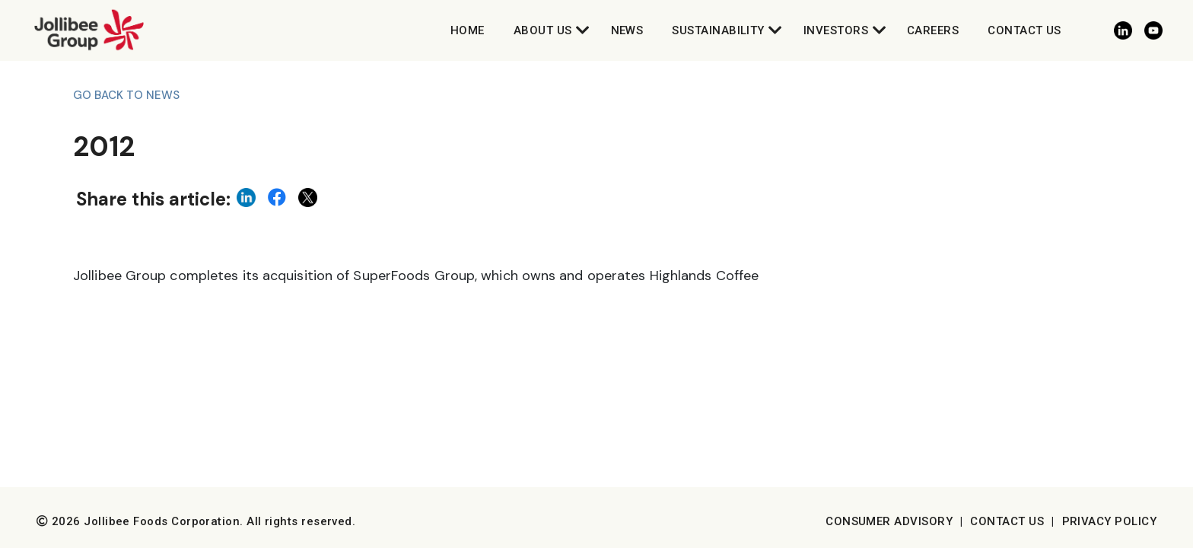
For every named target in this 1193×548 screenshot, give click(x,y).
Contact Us (1024, 30)
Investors (835, 30)
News (627, 30)
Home (467, 30)
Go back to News (126, 95)
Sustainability (718, 30)
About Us (543, 30)
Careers (933, 30)
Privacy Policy (1109, 521)
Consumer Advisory (889, 521)
